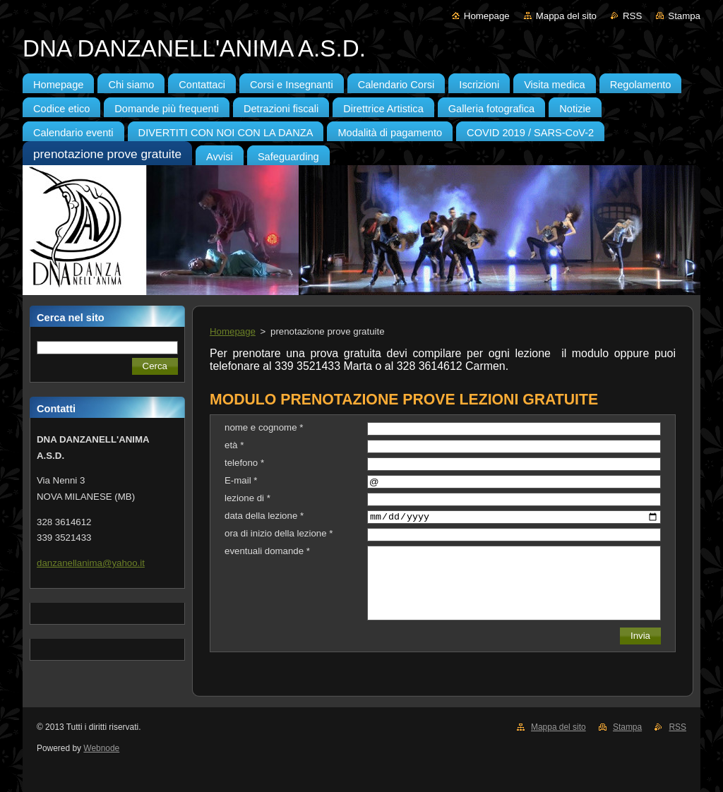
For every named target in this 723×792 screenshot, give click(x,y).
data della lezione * (264, 515)
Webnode (101, 748)
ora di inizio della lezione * (279, 533)
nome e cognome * (264, 427)
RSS (632, 16)
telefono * (244, 462)
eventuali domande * (267, 551)
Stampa (684, 16)
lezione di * (247, 498)
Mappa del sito (566, 16)
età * (234, 445)
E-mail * (241, 480)
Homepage (487, 16)
